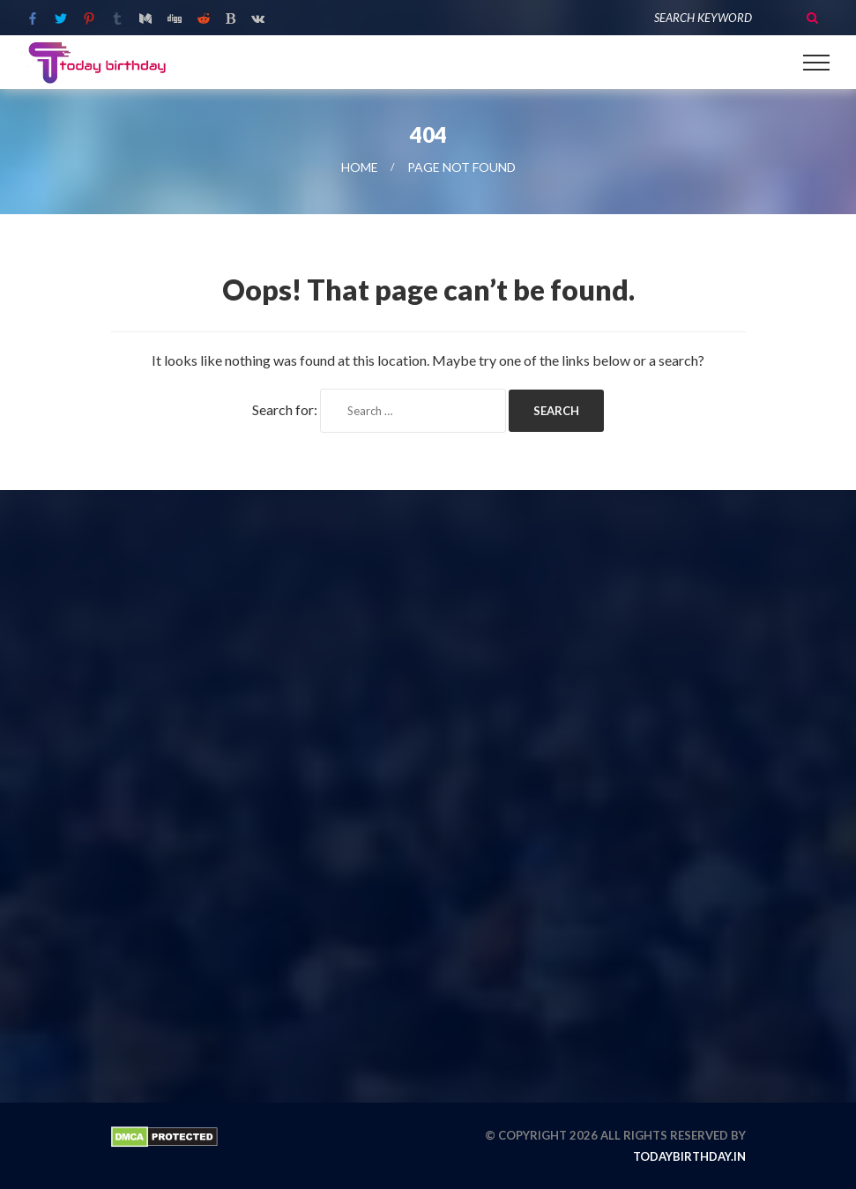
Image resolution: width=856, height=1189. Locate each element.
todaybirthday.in (689, 1156)
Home (359, 167)
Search (812, 17)
